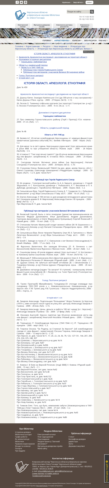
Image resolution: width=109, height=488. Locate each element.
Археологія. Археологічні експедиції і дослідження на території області (53, 57)
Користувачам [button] (62, 41)
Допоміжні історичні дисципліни (35, 59)
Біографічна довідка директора (77, 440)
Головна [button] (47, 41)
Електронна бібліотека (84, 26)
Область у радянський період (33, 65)
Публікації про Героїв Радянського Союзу (43, 69)
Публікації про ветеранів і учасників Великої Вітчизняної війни (53, 72)
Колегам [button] (77, 41)
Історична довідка (23, 432)
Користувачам (32, 46)
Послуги (18, 448)
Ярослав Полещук (42, 486)
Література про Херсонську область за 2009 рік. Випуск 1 (64, 48)
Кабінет (89, 2)
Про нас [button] (103, 41)
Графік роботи (21, 437)
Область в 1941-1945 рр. (32, 67)
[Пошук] (92, 12)
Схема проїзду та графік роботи (45, 473)
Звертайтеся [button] (78, 2)
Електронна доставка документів (64, 26)
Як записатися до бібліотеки (22, 440)
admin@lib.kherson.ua (63, 471)
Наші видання (60, 46)
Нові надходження (45, 437)
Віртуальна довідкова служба (42, 26)
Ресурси (46, 46)
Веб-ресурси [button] (90, 41)
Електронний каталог (23, 26)
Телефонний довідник (41, 476)
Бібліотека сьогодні (23, 434)
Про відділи (20, 451)
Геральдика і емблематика (34, 61)
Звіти (71, 444)
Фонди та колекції (22, 446)
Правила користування (25, 444)
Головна (19, 46)
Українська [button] (66, 2)
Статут (71, 437)
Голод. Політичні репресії (31, 75)
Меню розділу (89, 52)
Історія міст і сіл (26, 78)
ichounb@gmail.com (46, 471)
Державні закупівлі (77, 446)
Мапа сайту (42, 448)
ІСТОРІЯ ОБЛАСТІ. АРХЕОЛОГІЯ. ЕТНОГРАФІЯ (54, 53)
